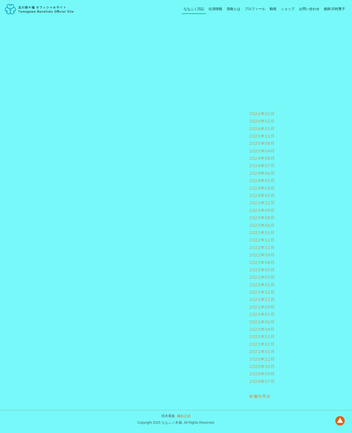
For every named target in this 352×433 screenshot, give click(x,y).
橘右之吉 (184, 416)
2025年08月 (262, 144)
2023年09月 (262, 211)
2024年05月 (262, 181)
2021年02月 (262, 344)
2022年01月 (262, 285)
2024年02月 (262, 196)
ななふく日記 (194, 8)
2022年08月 (262, 263)
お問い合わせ (309, 8)
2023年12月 (262, 203)
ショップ (288, 8)
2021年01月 (262, 352)
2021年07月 (262, 315)
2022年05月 (262, 270)
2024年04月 (262, 188)
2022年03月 (262, 277)
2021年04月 (262, 329)
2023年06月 (262, 225)
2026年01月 (262, 129)
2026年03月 (262, 114)
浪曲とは (233, 8)
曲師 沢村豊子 (334, 8)
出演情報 (215, 8)
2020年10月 (262, 367)
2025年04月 (262, 151)
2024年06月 (262, 173)
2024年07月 (262, 166)
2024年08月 (262, 158)
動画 (273, 8)
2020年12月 (262, 359)
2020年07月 (262, 382)
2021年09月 (262, 307)
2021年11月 (262, 300)
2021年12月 (262, 292)
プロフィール (255, 8)
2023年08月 (262, 218)
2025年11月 (262, 136)
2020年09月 (262, 374)
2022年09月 (262, 255)
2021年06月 (262, 322)
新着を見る (260, 396)
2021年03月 (262, 337)
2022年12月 (262, 240)
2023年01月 (262, 233)
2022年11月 (262, 248)
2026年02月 (262, 121)
